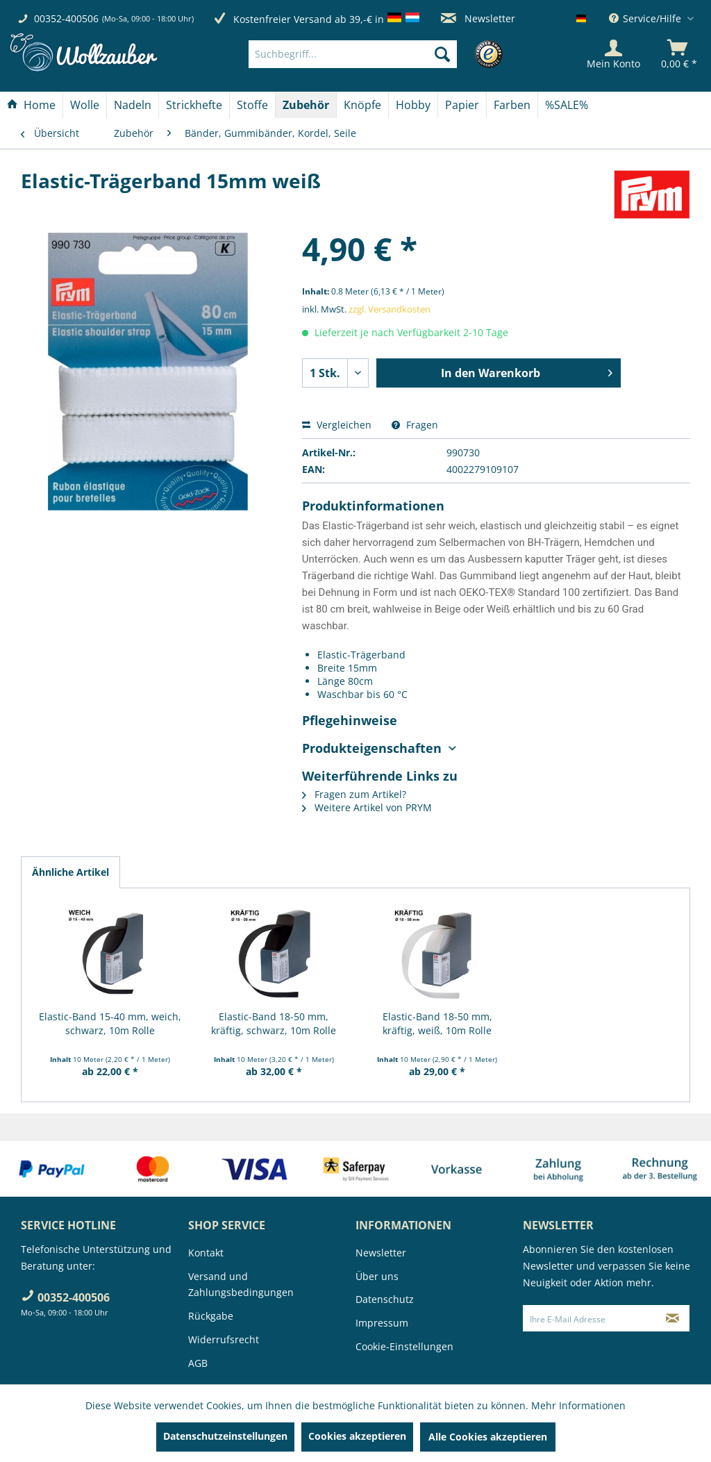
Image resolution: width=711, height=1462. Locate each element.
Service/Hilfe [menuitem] (646, 18)
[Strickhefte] (194, 105)
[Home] (31, 105)
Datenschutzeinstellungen (225, 1436)
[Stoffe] (252, 105)
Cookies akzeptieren (357, 1436)
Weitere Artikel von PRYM (367, 807)
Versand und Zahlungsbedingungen (241, 1284)
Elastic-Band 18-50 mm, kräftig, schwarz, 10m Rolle (273, 1023)
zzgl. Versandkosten (389, 309)
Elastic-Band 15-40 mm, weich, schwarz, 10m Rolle (110, 1023)
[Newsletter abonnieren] (672, 1318)
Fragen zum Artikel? (354, 794)
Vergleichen (336, 424)
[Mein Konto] (613, 54)
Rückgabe (210, 1315)
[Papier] (462, 105)
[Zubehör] (306, 105)
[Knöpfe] (362, 105)
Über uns (377, 1276)
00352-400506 (66, 18)
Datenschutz (385, 1299)
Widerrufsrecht (223, 1339)
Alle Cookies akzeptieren (487, 1436)
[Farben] (512, 105)
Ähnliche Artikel (70, 872)
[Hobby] (413, 105)
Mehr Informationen (578, 1405)
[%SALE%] (566, 105)
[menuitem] (373, 54)
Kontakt (206, 1252)
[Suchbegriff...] (353, 54)
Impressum (382, 1322)
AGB (198, 1363)
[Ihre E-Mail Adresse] (590, 1318)
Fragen (415, 424)
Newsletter (478, 18)
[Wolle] (84, 105)
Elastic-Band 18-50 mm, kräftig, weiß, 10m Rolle (437, 1023)
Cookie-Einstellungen (404, 1346)
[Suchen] (442, 54)
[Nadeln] (132, 105)
